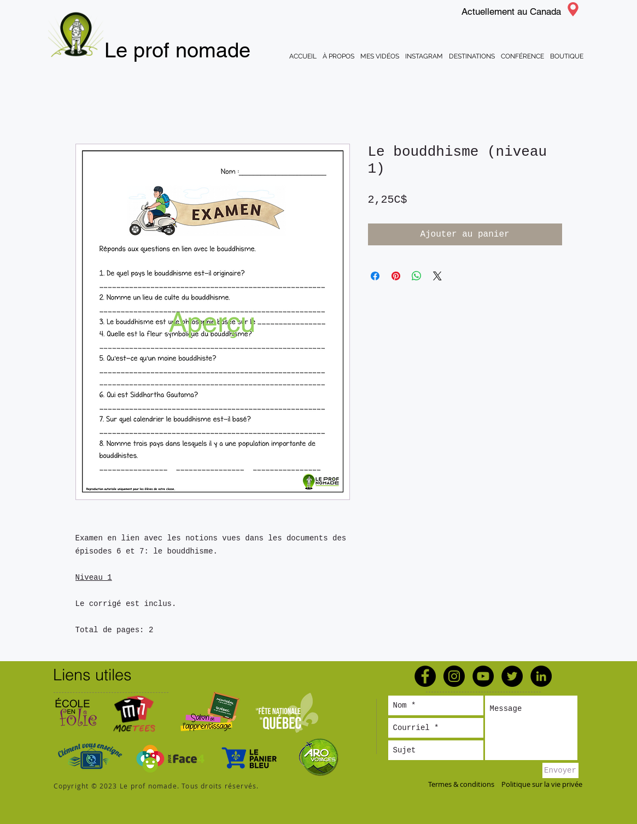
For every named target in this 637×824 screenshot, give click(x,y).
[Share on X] (437, 275)
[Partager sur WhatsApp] (416, 275)
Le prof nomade (177, 50)
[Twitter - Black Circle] (512, 676)
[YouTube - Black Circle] (483, 676)
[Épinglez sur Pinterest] (395, 275)
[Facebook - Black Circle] (425, 676)
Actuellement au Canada (511, 11)
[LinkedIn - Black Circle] (541, 676)
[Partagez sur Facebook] (375, 275)
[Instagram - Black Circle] (454, 676)
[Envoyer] (560, 770)
